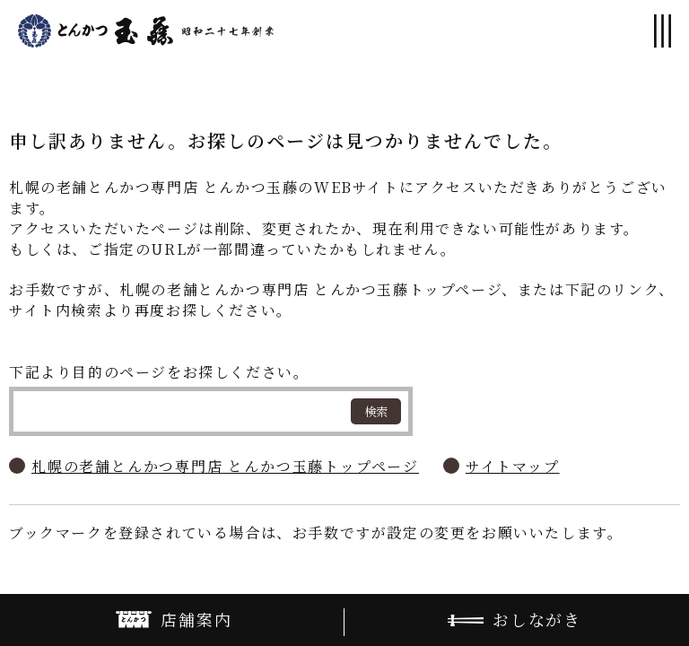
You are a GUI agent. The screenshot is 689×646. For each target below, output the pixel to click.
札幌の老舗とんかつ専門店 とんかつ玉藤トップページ (225, 466)
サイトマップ (513, 466)
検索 (376, 411)
